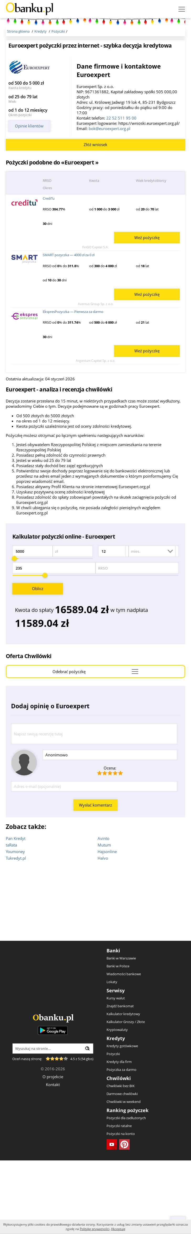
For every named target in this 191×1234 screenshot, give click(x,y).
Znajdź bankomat (120, 1079)
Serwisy (116, 1064)
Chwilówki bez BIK (121, 1159)
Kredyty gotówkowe (122, 1119)
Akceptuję (118, 1229)
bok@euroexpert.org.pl (109, 128)
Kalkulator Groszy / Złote (126, 1095)
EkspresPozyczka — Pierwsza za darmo (73, 385)
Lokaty (112, 1055)
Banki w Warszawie (121, 1031)
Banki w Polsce (118, 1039)
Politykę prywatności (94, 1229)
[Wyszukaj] (87, 1122)
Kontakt (53, 1158)
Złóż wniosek (95, 218)
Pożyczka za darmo (121, 1143)
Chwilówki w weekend (124, 1175)
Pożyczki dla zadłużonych (126, 1191)
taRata (11, 918)
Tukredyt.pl (16, 931)
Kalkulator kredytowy (123, 1087)
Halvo (103, 931)
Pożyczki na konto (121, 1207)
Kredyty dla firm (119, 1135)
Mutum (104, 918)
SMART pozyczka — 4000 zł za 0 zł (68, 328)
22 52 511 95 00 (121, 118)
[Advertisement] (128, 170)
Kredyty (116, 1112)
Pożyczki (113, 1127)
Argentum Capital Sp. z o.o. (95, 434)
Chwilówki (119, 1152)
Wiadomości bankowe (124, 1047)
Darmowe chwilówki (122, 1167)
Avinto (103, 912)
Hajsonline (107, 925)
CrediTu (49, 272)
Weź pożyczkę (147, 311)
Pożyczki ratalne (119, 1199)
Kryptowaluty (117, 1103)
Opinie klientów (29, 125)
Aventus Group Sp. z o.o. (95, 377)
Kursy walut (116, 1071)
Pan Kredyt (15, 912)
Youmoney (15, 925)
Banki (113, 1024)
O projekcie (53, 1150)
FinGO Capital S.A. (95, 320)
